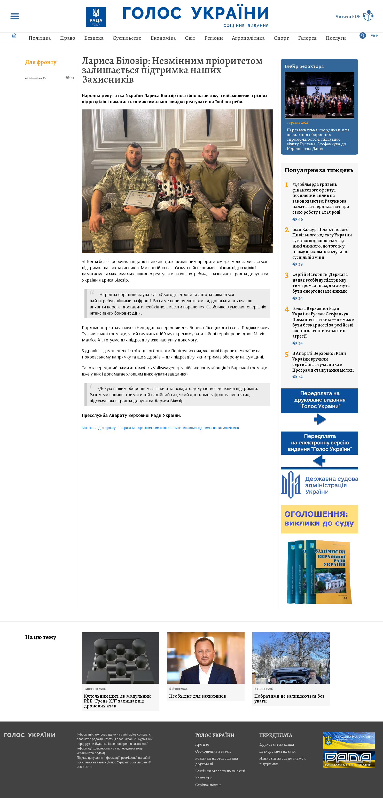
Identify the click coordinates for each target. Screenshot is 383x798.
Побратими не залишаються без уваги (289, 699)
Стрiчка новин (208, 784)
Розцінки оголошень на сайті (220, 770)
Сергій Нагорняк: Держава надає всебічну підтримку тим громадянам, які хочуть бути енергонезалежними (321, 283)
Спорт (281, 38)
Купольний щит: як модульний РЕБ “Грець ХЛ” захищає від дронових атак (117, 701)
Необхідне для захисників (197, 696)
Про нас (202, 744)
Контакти (203, 777)
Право (67, 38)
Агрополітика (248, 38)
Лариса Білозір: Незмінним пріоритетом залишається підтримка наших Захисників (172, 69)
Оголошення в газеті (213, 751)
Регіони (213, 38)
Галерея (307, 38)
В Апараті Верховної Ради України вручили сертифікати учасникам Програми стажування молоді (323, 362)
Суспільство (127, 38)
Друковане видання (276, 744)
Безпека (94, 38)
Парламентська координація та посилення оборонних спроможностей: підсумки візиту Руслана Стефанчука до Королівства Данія (318, 139)
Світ (190, 38)
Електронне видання (277, 751)
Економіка (163, 38)
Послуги (336, 38)
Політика (39, 38)
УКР (374, 36)
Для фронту (41, 62)
